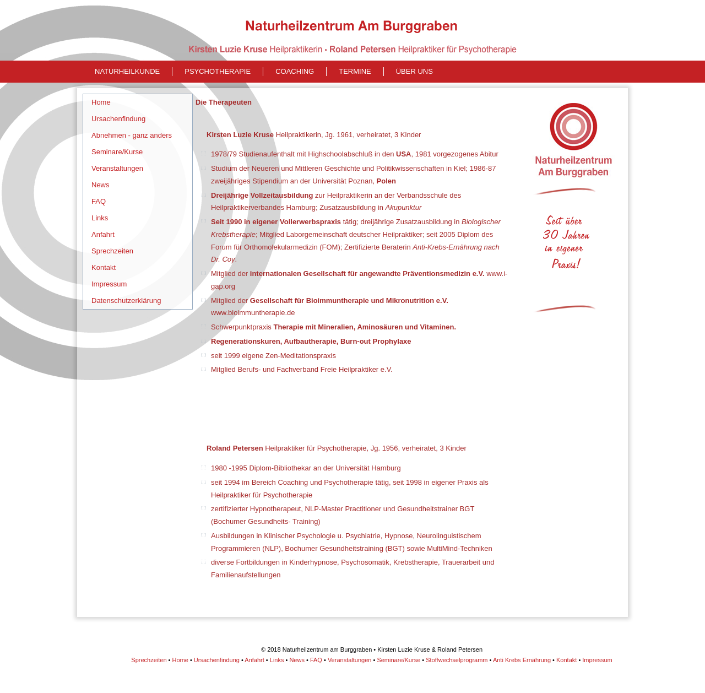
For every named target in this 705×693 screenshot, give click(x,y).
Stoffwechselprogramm (456, 660)
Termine (355, 71)
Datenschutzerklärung (126, 300)
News (100, 185)
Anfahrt (103, 234)
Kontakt (103, 267)
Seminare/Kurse (117, 152)
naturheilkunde (127, 71)
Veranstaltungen (117, 168)
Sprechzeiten (112, 251)
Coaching (294, 71)
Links (99, 218)
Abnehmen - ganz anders (131, 135)
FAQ (98, 201)
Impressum (109, 284)
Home (101, 102)
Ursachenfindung (118, 119)
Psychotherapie (218, 71)
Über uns (414, 71)
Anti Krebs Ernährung (522, 660)
